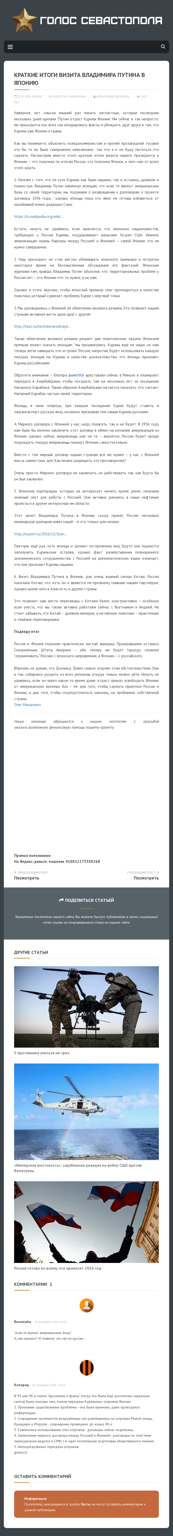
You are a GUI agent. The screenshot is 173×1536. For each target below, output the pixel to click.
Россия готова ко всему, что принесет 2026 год (57, 1268)
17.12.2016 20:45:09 (28, 96)
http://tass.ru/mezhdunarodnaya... (42, 326)
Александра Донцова (111, 96)
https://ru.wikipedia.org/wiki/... (39, 216)
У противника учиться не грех (41, 1052)
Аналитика (77, 96)
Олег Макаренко (27, 704)
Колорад (21, 1385)
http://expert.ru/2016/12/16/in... (40, 534)
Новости (59, 96)
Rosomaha (22, 1321)
